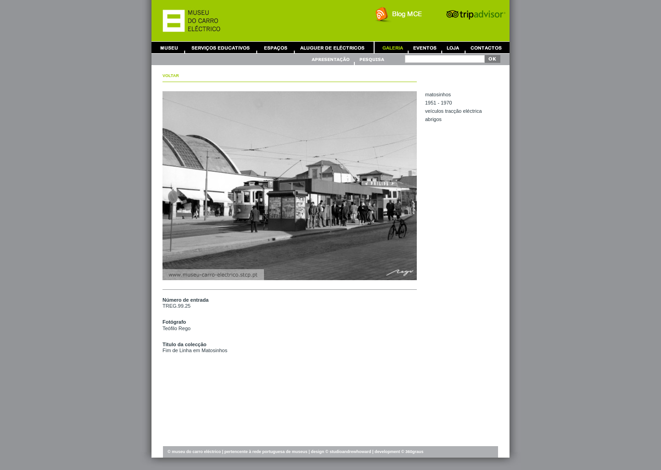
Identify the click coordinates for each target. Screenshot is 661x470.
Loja (453, 47)
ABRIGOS (433, 119)
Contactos (486, 47)
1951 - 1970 (438, 102)
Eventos (424, 47)
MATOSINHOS (438, 94)
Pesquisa (371, 59)
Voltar (170, 75)
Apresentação (331, 59)
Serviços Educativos (220, 47)
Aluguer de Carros (332, 47)
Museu (171, 47)
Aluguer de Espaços (275, 47)
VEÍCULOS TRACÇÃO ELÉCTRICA (453, 111)
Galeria (392, 47)
